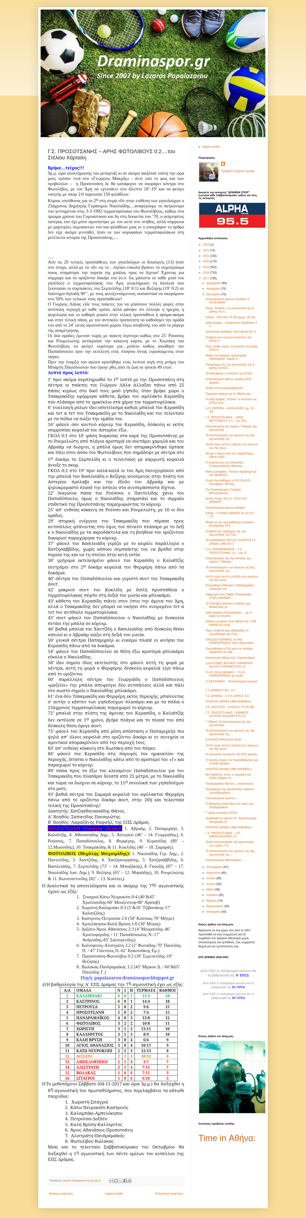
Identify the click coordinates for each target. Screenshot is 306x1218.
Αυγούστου (213, 872)
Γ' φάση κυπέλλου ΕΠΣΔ (221, 812)
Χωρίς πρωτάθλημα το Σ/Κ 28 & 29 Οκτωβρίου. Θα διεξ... (228, 482)
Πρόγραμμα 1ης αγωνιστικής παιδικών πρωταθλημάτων (230, 790)
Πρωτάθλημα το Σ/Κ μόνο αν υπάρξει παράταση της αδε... (229, 650)
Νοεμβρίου (213, 288)
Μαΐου (210, 889)
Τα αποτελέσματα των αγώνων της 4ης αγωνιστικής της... (230, 732)
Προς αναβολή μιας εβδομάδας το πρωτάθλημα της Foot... (227, 632)
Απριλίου (212, 895)
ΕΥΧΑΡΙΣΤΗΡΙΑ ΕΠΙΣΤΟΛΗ (223, 739)
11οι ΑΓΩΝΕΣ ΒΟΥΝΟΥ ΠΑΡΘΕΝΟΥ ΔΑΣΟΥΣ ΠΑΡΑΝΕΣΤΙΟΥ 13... (229, 665)
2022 (206, 250)
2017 (206, 278)
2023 (206, 244)
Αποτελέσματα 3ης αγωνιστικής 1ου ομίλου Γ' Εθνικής (228, 560)
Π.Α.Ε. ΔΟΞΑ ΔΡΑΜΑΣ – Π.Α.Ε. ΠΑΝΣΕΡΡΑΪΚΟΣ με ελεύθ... (226, 674)
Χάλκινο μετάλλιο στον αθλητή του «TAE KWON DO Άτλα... (231, 623)
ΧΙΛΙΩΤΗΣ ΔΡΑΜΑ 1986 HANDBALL (229, 701)
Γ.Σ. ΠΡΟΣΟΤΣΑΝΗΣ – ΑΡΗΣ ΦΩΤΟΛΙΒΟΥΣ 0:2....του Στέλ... (227, 419)
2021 (206, 256)
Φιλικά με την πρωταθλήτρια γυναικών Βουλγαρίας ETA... (230, 524)
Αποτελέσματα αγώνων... (222, 798)
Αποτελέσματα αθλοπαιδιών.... (225, 860)
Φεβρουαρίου (215, 906)
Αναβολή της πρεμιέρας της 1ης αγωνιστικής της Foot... (226, 533)
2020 (206, 261)
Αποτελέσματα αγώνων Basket (225, 507)
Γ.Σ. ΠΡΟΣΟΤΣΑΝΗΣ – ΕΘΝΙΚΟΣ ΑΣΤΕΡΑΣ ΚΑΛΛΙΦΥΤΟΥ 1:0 (227, 714)
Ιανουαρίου (213, 911)
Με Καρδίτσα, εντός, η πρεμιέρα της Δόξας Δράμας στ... (228, 776)
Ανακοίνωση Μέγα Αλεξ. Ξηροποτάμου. (230, 657)
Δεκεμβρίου (214, 283)
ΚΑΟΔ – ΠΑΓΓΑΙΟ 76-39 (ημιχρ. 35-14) (230, 317)
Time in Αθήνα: (227, 1138)
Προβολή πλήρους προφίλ (238, 171)
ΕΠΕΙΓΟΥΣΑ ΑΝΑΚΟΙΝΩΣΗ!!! (224, 388)
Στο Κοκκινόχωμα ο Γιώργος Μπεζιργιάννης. (223, 491)
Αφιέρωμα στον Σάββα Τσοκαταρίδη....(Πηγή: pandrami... (230, 596)
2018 (206, 272)
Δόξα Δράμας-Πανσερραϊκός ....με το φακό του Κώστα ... (229, 614)
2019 (206, 267)
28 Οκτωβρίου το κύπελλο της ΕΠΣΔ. (229, 373)
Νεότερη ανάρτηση (61, 1193)
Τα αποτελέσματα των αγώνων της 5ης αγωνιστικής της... (230, 569)
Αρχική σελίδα (114, 1193)
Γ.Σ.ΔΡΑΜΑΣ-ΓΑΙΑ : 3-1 (220, 690)
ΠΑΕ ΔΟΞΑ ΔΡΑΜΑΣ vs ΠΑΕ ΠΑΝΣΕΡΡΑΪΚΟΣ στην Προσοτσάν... (231, 641)
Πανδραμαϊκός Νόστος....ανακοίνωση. (230, 783)
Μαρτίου (212, 900)
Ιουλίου (211, 878)
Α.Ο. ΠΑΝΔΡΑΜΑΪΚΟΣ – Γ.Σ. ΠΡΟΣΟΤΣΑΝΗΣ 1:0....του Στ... (227, 551)
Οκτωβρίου (213, 294)
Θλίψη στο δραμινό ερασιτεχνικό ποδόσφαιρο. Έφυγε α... (226, 357)
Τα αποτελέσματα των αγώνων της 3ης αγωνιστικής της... (230, 852)
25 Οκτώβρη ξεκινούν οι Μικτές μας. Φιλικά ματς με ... (228, 605)
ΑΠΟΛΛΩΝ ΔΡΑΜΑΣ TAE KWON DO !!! (231, 332)
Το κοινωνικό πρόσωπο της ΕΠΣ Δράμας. (232, 754)
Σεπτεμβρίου (214, 867)
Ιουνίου (211, 884)
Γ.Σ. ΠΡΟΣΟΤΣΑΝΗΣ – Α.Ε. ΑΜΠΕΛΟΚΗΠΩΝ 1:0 (223, 834)
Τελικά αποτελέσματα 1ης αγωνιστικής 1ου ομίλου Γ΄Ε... (230, 843)
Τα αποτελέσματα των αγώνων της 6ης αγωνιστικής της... (230, 437)
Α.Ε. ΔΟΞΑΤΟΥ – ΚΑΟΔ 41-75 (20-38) (230, 707)
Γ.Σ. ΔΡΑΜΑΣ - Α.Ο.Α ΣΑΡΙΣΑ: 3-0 (227, 696)
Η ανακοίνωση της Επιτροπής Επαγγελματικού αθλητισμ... (225, 464)
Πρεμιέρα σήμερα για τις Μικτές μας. (229, 393)
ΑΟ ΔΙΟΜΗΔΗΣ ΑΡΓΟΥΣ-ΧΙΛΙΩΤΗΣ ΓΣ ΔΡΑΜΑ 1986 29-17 (231, 542)
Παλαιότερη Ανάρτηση (169, 1193)
